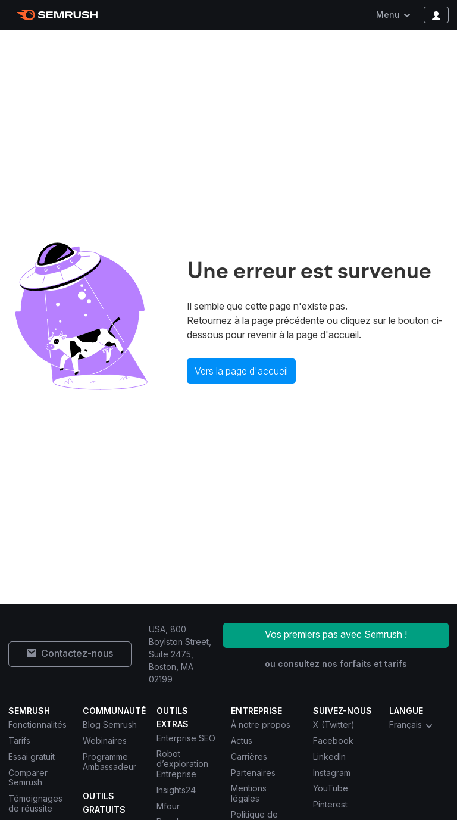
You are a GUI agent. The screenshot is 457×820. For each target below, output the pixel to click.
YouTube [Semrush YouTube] (330, 788)
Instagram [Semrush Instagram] (331, 773)
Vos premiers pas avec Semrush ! (336, 634)
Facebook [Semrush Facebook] (333, 740)
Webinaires (105, 740)
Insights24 (176, 790)
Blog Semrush (110, 724)
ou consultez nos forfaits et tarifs (336, 664)
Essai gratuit (31, 757)
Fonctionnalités (37, 724)
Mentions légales (249, 793)
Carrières (249, 757)
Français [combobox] (411, 724)
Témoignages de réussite (35, 803)
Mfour (168, 806)
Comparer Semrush (28, 778)
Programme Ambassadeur (109, 762)
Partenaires (253, 773)
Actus (241, 740)
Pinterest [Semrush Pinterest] (330, 804)
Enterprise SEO (185, 738)
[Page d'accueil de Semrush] (57, 15)
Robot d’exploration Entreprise (182, 764)
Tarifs (19, 740)
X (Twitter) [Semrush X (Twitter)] (334, 724)
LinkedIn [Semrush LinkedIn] (329, 757)
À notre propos (260, 724)
